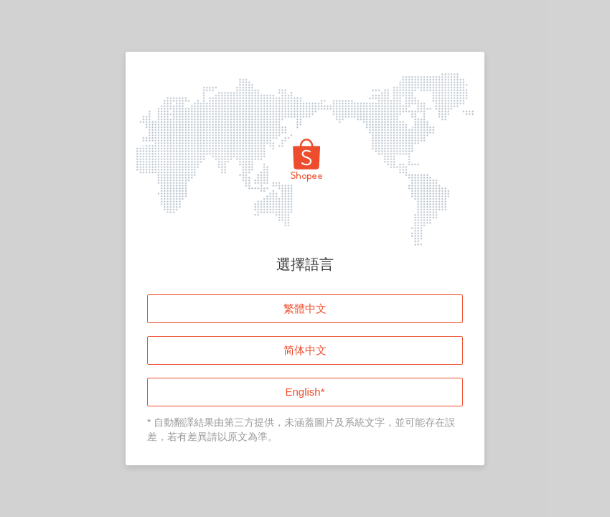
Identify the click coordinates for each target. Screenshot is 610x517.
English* (304, 392)
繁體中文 (305, 308)
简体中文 (305, 350)
